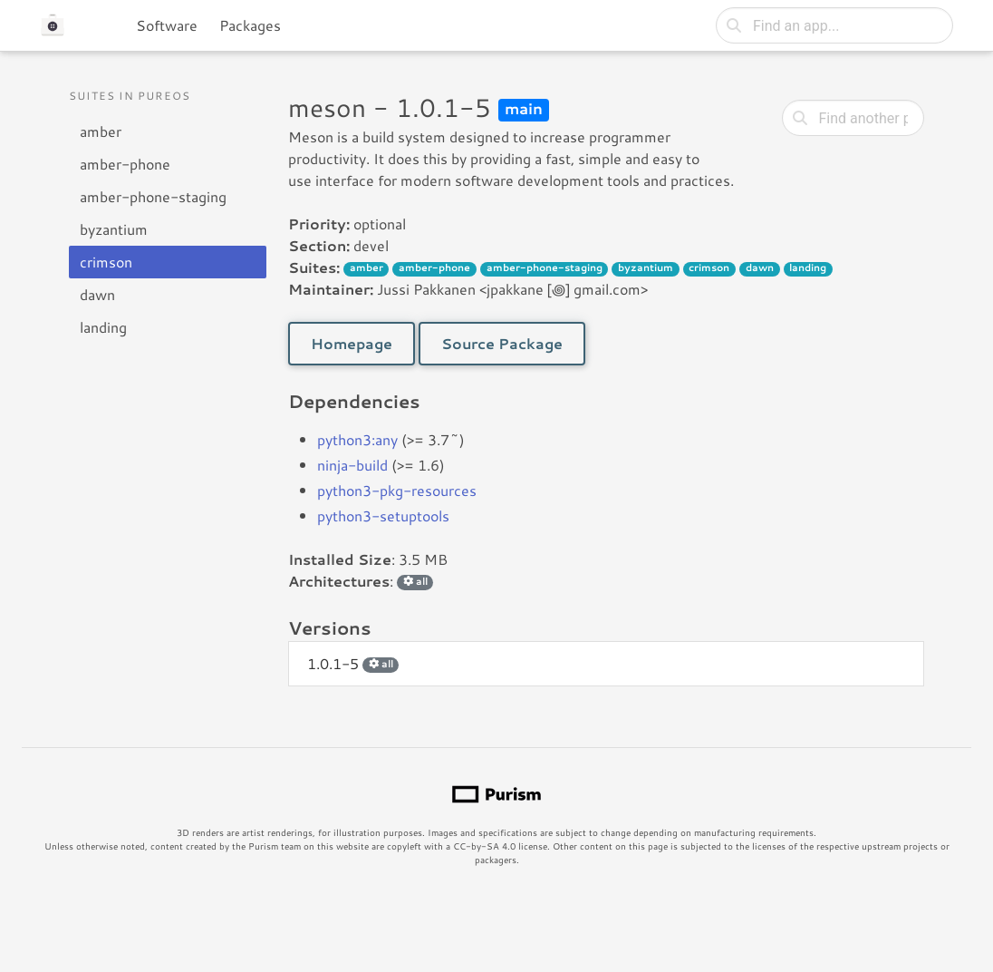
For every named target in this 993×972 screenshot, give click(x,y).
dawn (97, 294)
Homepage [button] (351, 343)
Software (167, 25)
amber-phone (125, 163)
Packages (250, 25)
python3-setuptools (383, 515)
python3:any (357, 439)
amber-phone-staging (153, 196)
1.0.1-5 (353, 663)
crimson (106, 261)
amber (100, 131)
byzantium (114, 229)
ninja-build (352, 464)
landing (103, 326)
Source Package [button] (502, 343)
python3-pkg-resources (397, 490)
